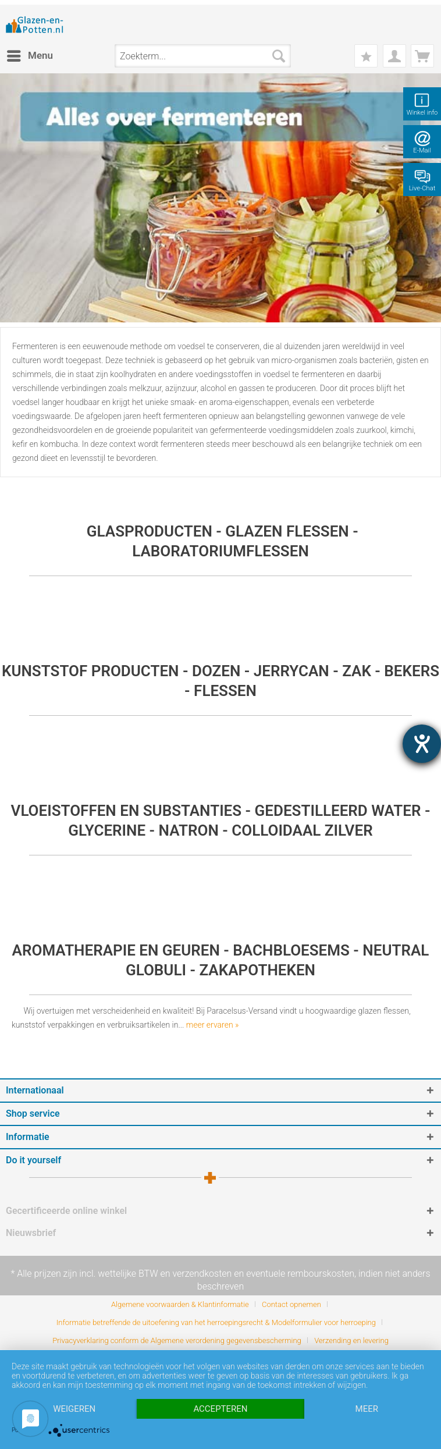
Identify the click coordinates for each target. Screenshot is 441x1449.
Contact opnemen (291, 1304)
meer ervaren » (212, 1024)
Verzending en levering (351, 1340)
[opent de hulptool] (422, 743)
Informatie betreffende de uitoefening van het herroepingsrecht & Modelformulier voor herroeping (216, 1322)
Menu (30, 54)
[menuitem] (29, 56)
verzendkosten (202, 1273)
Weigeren (74, 1409)
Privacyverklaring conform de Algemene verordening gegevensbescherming (176, 1340)
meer (366, 1409)
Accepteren (220, 1409)
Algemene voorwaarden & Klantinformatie (180, 1304)
